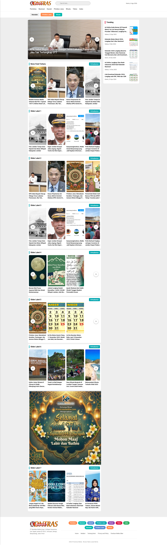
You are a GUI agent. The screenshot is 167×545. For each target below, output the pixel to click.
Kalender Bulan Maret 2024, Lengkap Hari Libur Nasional (114, 40)
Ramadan (35, 15)
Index (81, 9)
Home (76, 533)
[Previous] (31, 39)
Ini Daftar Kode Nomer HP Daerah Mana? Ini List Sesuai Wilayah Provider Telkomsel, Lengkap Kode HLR (116, 30)
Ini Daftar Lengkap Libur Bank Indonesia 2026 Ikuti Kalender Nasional (115, 64)
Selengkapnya (94, 64)
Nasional (42, 9)
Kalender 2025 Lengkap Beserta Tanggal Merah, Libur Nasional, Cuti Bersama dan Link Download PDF (116, 54)
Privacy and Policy (103, 533)
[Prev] (33, 85)
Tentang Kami (91, 533)
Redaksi (83, 533)
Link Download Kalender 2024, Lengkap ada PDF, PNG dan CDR (115, 75)
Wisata (68, 9)
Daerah (49, 9)
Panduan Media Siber (117, 533)
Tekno (75, 9)
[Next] (97, 39)
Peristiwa (33, 9)
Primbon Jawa (59, 9)
